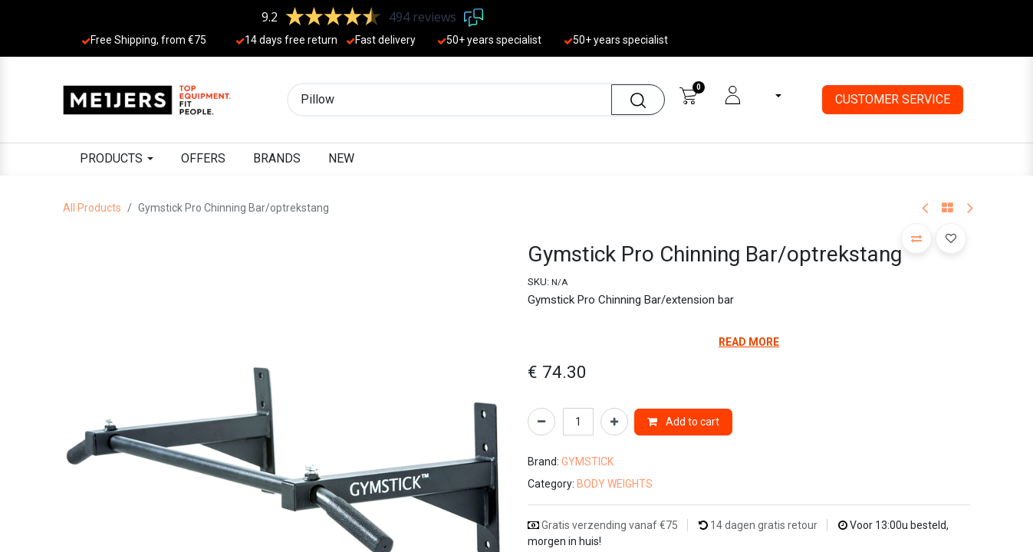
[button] (916, 238)
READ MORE (749, 342)
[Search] (638, 99)
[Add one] (614, 421)
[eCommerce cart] (688, 95)
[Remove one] (541, 421)
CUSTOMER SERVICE (892, 99)
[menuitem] (203, 159)
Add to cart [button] (683, 422)
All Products (92, 208)
